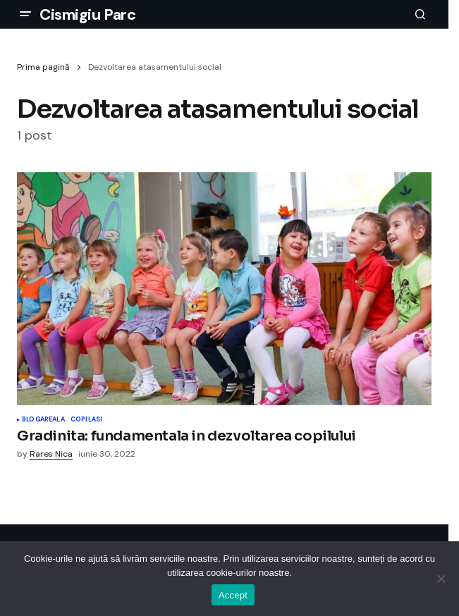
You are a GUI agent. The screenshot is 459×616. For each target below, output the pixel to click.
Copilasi (86, 420)
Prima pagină (43, 67)
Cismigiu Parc (87, 14)
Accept (233, 595)
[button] (25, 14)
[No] (441, 579)
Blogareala (43, 420)
